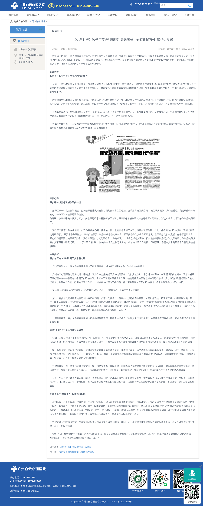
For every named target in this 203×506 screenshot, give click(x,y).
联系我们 (151, 15)
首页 (31, 21)
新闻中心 (53, 15)
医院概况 (32, 15)
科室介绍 (93, 15)
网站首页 (13, 15)
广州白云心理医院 (30, 490)
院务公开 (170, 15)
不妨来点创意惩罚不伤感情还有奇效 (76, 452)
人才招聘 (189, 15)
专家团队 (113, 15)
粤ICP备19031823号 (120, 501)
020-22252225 (26, 62)
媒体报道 (40, 21)
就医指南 (132, 15)
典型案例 (73, 15)
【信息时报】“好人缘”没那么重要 (75, 446)
